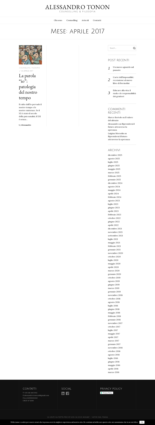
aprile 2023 (113, 211)
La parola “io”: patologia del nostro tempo (28, 86)
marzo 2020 (114, 270)
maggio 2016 (114, 365)
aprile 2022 (113, 225)
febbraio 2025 (114, 176)
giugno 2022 (114, 221)
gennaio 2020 (114, 274)
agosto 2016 (114, 354)
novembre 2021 (115, 232)
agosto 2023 (114, 200)
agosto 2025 (114, 158)
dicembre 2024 (115, 183)
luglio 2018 (113, 305)
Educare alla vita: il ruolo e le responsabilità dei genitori (124, 93)
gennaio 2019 (114, 291)
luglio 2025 (113, 162)
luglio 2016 (113, 358)
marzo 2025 (113, 172)
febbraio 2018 (114, 316)
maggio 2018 (114, 312)
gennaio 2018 (114, 319)
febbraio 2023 (114, 214)
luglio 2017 (113, 330)
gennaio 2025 (114, 179)
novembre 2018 (115, 295)
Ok (142, 422)
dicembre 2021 (115, 228)
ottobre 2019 (114, 277)
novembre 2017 (115, 323)
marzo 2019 (113, 288)
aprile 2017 (113, 337)
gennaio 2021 (114, 249)
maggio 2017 (114, 333)
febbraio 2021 (114, 246)
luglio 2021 (113, 239)
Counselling (72, 20)
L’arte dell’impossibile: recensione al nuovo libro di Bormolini (123, 80)
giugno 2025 (114, 165)
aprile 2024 (113, 193)
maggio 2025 (114, 169)
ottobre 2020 (114, 256)
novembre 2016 (115, 347)
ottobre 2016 (114, 351)
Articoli (85, 20)
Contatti (97, 20)
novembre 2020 (115, 253)
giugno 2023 (114, 207)
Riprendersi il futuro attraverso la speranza (121, 127)
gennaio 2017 (114, 344)
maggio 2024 (114, 190)
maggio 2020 (114, 263)
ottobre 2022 (114, 218)
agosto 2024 (114, 186)
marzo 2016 (113, 372)
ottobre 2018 (114, 298)
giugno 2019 (114, 284)
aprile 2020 (113, 267)
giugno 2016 (113, 361)
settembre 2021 (115, 235)
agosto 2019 (114, 281)
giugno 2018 (113, 309)
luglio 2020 (113, 260)
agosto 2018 (114, 302)
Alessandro (26, 125)
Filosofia (36, 68)
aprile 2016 (113, 368)
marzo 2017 (113, 340)
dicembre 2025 (115, 155)
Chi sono (58, 20)
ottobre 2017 (114, 326)
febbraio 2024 (114, 197)
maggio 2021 (114, 242)
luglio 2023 (113, 204)
